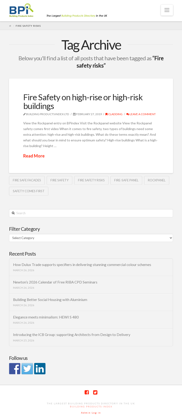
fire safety (59, 180)
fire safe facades (27, 180)
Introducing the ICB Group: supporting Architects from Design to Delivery (71, 334)
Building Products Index (91, 406)
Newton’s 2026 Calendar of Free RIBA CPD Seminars (55, 282)
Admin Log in (91, 412)
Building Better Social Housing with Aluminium (50, 299)
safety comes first (29, 191)
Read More (34, 155)
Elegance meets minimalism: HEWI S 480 (46, 317)
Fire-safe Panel (126, 180)
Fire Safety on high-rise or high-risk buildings (83, 101)
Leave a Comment (141, 114)
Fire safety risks (91, 180)
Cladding (114, 114)
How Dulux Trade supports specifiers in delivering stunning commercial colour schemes (82, 264)
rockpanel (156, 180)
